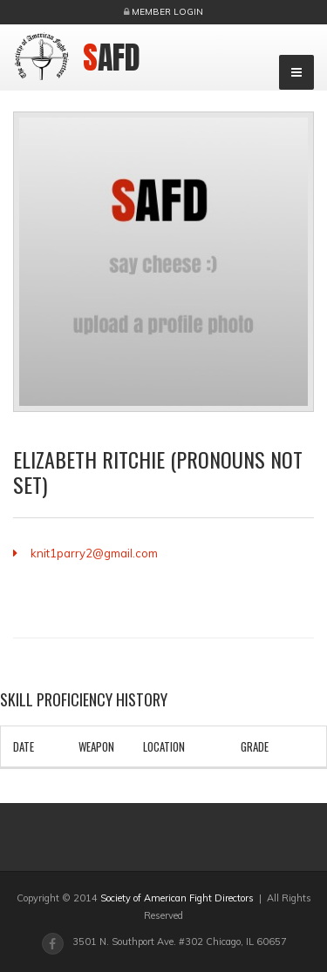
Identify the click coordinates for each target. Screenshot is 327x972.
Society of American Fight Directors (177, 898)
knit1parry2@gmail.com (94, 553)
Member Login (167, 11)
